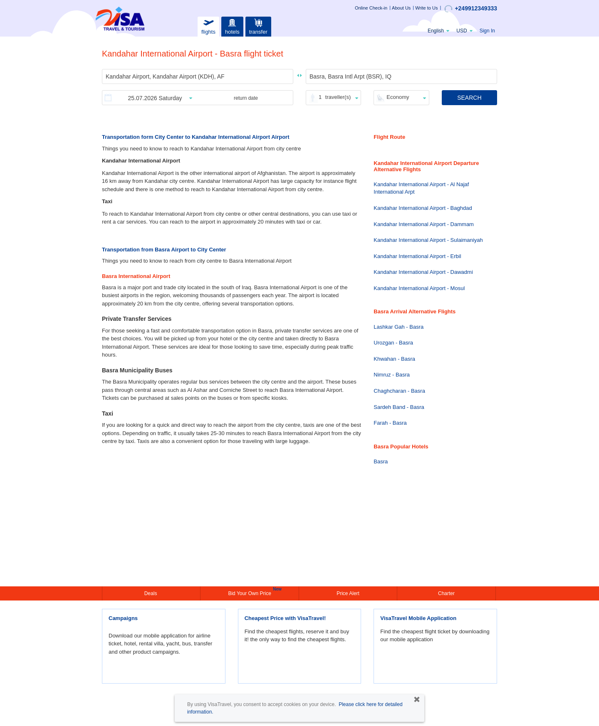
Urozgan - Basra (393, 343)
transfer (258, 25)
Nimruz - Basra (392, 375)
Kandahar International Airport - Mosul (419, 288)
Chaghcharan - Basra (399, 391)
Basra (381, 461)
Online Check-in (371, 7)
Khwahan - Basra (394, 359)
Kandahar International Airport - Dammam (424, 224)
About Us (401, 7)
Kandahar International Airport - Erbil (417, 256)
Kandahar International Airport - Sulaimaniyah (428, 240)
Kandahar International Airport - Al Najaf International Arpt (421, 188)
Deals (151, 593)
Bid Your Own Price (250, 592)
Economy (397, 97)
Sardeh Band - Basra (399, 407)
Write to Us (426, 7)
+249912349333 (470, 8)
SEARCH (469, 97)
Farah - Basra (390, 423)
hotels (232, 25)
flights (208, 25)
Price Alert (348, 593)
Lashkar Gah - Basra (398, 327)
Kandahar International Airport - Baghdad (423, 208)
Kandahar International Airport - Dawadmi (423, 272)
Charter (446, 593)
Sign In (487, 31)
